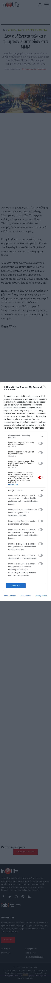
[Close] (45, 453)
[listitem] (25, 503)
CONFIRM (16, 519)
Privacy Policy (41, 530)
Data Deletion (10, 530)
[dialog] (25, 491)
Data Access (25, 530)
